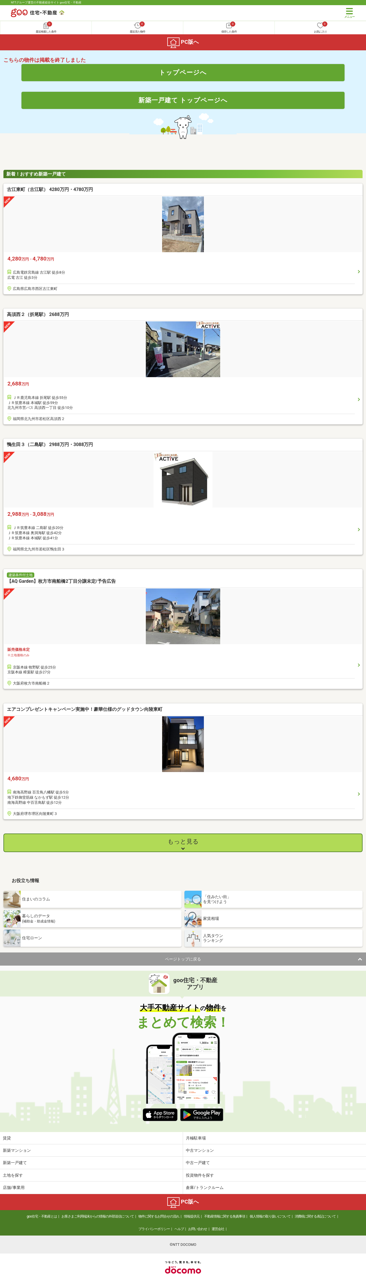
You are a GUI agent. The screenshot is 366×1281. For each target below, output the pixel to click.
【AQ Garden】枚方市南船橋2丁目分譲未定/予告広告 (61, 581)
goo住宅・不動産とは (42, 1216)
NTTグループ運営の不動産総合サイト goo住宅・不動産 (46, 2)
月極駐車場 (196, 1138)
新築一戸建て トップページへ (183, 100)
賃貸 (7, 1138)
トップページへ (183, 72)
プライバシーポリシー (154, 1229)
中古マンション (200, 1150)
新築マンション (17, 1150)
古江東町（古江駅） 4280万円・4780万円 (50, 189)
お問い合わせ (197, 1229)
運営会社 (218, 1229)
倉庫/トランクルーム (205, 1187)
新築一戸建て (15, 1162)
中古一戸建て (198, 1162)
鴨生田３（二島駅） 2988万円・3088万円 (50, 444)
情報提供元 (192, 1216)
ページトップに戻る (183, 959)
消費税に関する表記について (315, 1216)
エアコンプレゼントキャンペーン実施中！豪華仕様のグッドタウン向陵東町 (84, 709)
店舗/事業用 (14, 1187)
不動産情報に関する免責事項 (224, 1216)
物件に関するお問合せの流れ (158, 1216)
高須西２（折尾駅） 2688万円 (38, 314)
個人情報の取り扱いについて (270, 1216)
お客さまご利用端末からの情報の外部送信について (97, 1216)
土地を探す (13, 1175)
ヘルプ (179, 1229)
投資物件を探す (200, 1175)
